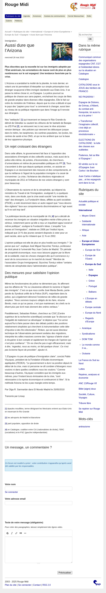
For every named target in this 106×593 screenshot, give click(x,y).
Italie (91, 270)
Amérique (86, 328)
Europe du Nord (93, 313)
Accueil (8, 32)
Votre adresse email (15, 499)
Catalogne (84, 79)
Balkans (92, 292)
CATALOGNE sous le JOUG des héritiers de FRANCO (89, 88)
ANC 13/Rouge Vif (88, 383)
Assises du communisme (54, 16)
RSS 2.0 (46, 585)
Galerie (9, 21)
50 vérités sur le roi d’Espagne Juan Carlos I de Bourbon (88, 167)
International (36, 32)
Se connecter (11, 492)
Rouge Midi (17, 4)
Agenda (26, 16)
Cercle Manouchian (76, 16)
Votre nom (10, 484)
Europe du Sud (11, 35)
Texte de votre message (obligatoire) (24, 522)
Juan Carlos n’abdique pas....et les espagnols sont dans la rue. (90, 179)
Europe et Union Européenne (57, 32)
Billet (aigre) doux (87, 389)
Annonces (37, 16)
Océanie (86, 353)
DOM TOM (87, 339)
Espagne (24, 35)
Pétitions (18, 21)
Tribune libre (85, 403)
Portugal (93, 286)
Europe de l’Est (92, 250)
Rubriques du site (13, 16)
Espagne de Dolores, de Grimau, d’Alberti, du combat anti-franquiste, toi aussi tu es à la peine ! (89, 109)
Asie (84, 235)
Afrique (85, 230)
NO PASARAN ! (86, 97)
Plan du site (10, 585)
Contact (37, 585)
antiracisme (84, 426)
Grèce (92, 281)
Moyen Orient (88, 216)
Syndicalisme (88, 334)
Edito (89, 16)
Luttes (82, 369)
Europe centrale (93, 307)
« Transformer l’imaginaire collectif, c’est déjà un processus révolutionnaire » (88, 127)
